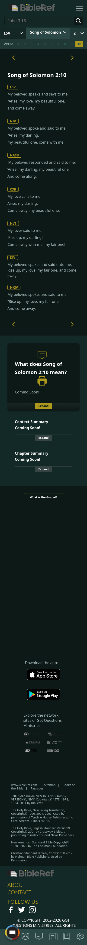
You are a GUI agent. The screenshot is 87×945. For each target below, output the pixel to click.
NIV (13, 121)
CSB (13, 189)
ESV (13, 87)
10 (79, 44)
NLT (13, 223)
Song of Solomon (45, 32)
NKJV (14, 287)
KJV (12, 257)
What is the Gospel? (43, 497)
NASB (14, 155)
